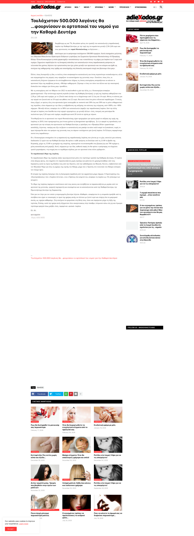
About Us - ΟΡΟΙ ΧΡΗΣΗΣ (46, 2)
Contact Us (61, 2)
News (86, 7)
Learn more (23, 524)
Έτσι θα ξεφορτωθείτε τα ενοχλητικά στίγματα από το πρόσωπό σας (74, 427)
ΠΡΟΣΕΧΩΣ (124, 7)
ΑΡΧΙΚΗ (68, 7)
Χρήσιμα (99, 7)
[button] (155, 7)
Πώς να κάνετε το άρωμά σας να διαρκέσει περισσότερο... (108, 514)
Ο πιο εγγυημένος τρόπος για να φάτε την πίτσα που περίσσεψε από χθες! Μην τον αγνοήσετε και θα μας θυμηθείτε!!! (151, 209)
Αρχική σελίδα (37, 15)
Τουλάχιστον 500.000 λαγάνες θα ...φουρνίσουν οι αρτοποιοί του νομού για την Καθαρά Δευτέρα (74, 258)
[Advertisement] (76, 236)
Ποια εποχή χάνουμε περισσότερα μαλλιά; (40, 514)
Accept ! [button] (10, 529)
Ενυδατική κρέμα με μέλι (105, 425)
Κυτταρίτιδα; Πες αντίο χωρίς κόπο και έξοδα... (44, 456)
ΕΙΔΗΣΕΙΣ (48, 15)
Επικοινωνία (140, 7)
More (111, 7)
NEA (76, 7)
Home (33, 2)
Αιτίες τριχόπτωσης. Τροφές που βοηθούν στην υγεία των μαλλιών (43, 485)
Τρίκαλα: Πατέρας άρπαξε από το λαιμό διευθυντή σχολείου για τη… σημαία (151, 225)
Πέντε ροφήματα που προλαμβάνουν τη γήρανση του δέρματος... (150, 37)
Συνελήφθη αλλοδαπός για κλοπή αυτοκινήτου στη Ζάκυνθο (150, 237)
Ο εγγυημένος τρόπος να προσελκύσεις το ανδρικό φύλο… (73, 515)
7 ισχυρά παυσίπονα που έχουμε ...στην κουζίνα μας (150, 195)
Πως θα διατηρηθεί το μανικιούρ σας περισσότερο (45, 426)
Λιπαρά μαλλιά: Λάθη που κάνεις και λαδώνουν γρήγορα (76, 484)
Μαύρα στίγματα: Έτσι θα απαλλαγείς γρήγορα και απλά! (75, 456)
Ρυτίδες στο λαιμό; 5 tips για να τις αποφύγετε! (107, 456)
